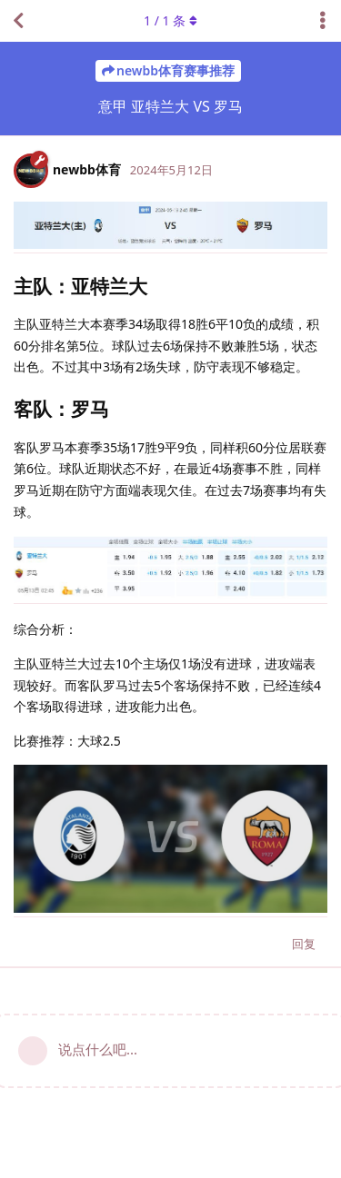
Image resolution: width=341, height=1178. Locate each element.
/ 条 (170, 20)
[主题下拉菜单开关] (323, 21)
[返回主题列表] (18, 21)
